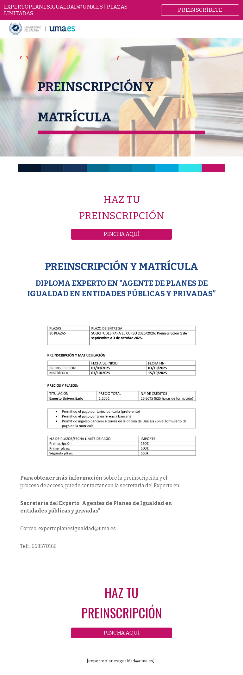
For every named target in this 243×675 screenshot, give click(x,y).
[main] (121, 101)
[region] (121, 10)
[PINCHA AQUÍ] (121, 234)
